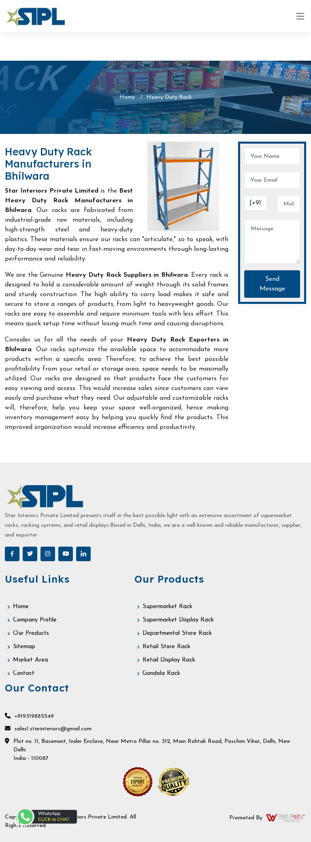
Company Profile (35, 620)
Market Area (30, 660)
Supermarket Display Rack (178, 620)
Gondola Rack (161, 673)
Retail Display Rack (169, 660)
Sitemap (24, 647)
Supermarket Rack (167, 607)
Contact (23, 673)
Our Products (31, 633)
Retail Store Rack (166, 647)
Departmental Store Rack (177, 633)
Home (127, 97)
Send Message (272, 284)
